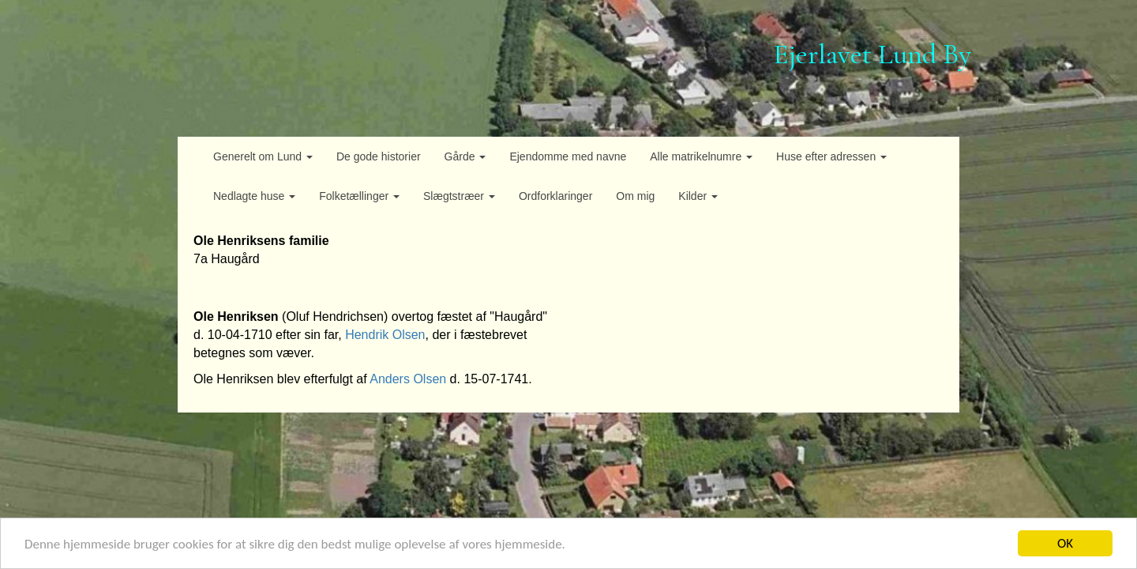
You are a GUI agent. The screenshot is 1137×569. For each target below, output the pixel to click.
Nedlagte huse (254, 196)
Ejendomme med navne (567, 156)
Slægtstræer (459, 196)
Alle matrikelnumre (701, 156)
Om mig (635, 196)
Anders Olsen (408, 379)
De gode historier (378, 156)
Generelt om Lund (263, 156)
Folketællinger (359, 196)
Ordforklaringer (555, 196)
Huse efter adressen (831, 156)
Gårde (465, 156)
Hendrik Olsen (385, 334)
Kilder (698, 196)
